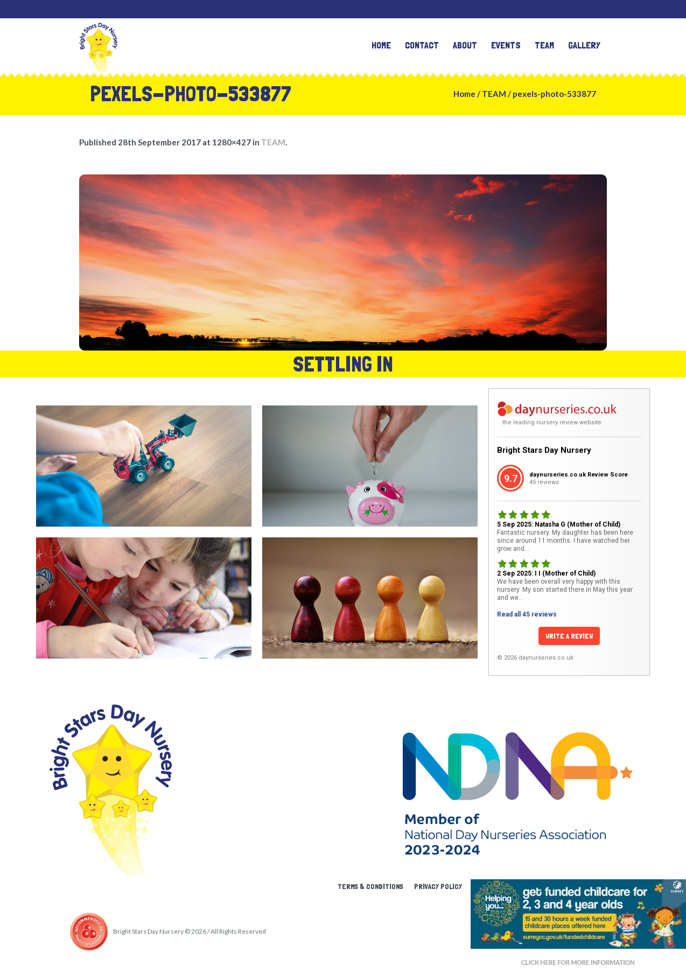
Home (464, 94)
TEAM (494, 94)
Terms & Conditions (370, 886)
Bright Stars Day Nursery (544, 450)
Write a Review (569, 636)
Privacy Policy (438, 886)
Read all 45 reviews (527, 614)
